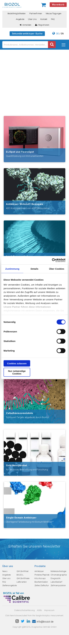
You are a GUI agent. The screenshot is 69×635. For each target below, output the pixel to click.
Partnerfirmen (35, 13)
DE (57, 33)
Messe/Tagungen (54, 13)
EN (62, 33)
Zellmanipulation (58, 585)
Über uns (32, 19)
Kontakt (43, 19)
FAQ (53, 19)
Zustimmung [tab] (12, 268)
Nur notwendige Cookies (17, 372)
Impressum (49, 610)
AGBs (39, 610)
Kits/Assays (40, 578)
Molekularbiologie (58, 571)
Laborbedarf (56, 582)
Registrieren (42, 25)
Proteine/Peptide (41, 575)
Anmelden (25, 25)
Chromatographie (59, 575)
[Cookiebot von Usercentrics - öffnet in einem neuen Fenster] (51, 260)
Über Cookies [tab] (56, 268)
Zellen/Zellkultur (41, 585)
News (4, 571)
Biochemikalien (41, 582)
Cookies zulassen (17, 363)
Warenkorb (58, 4)
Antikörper (39, 571)
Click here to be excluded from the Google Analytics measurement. (34, 615)
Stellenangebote (9, 585)
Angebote (20, 19)
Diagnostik (55, 578)
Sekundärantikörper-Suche (27, 33)
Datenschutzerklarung (24, 610)
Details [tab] (34, 268)
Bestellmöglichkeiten (17, 13)
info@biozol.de (43, 621)
